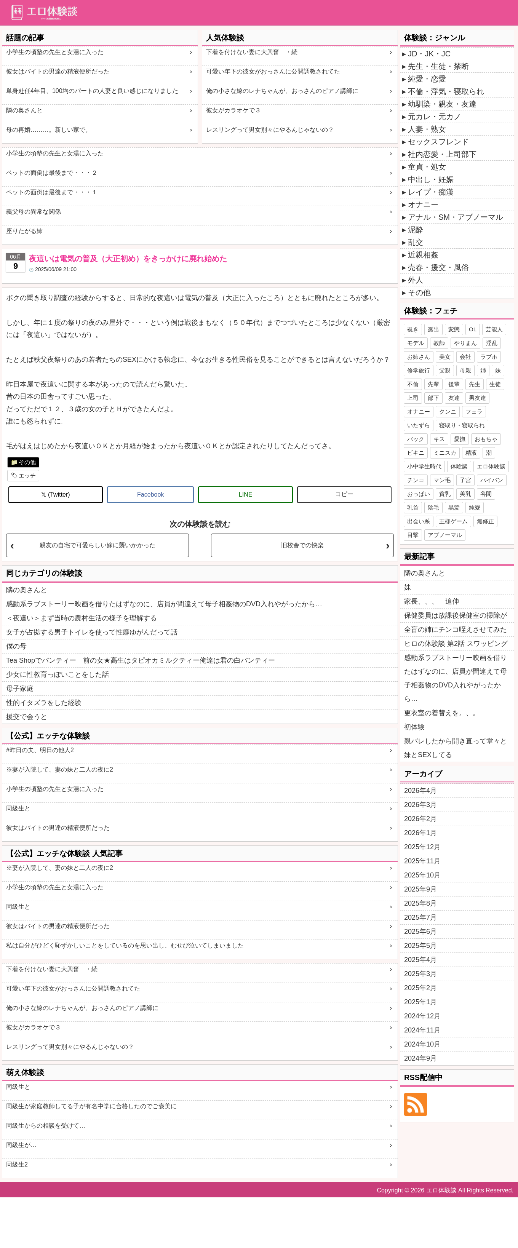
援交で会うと (26, 717)
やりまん (465, 343)
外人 (415, 280)
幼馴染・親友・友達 (442, 104)
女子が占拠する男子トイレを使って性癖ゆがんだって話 (91, 632)
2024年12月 (422, 1016)
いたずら (418, 425)
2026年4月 (420, 790)
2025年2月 (420, 988)
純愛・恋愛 (427, 79)
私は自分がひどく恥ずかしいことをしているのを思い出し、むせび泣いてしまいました (125, 945)
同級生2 (17, 1164)
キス (439, 439)
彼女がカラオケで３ (233, 110)
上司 (413, 398)
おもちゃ (486, 439)
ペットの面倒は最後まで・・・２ (52, 172)
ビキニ (415, 452)
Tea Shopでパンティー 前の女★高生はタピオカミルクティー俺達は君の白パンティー (140, 660)
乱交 (415, 242)
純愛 (474, 507)
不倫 (413, 384)
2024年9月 (420, 1058)
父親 (445, 370)
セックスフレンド (438, 141)
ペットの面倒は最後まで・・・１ (52, 192)
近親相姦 (423, 255)
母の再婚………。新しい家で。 (48, 129)
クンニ (447, 411)
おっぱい (418, 494)
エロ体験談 (491, 466)
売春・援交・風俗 (438, 267)
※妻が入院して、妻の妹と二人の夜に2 (59, 769)
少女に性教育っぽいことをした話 (57, 674)
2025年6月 (420, 931)
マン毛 (442, 480)
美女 (445, 356)
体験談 (459, 466)
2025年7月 (420, 917)
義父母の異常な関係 (33, 211)
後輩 (454, 384)
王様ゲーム (453, 521)
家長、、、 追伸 (431, 601)
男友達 (477, 398)
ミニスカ (444, 452)
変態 (454, 329)
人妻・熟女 (427, 129)
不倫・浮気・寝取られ (446, 91)
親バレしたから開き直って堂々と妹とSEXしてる (455, 748)
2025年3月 (420, 974)
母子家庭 (20, 688)
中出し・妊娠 (431, 179)
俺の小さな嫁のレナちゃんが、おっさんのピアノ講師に (282, 91)
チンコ (415, 480)
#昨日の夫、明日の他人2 (40, 750)
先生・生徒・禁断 (438, 66)
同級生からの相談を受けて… (45, 1125)
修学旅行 (418, 370)
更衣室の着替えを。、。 (442, 713)
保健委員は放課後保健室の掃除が (455, 615)
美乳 (465, 494)
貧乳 (445, 494)
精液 (471, 452)
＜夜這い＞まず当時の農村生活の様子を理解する (81, 618)
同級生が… (21, 1145)
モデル (415, 343)
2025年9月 (420, 889)
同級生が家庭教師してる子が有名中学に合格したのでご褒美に (91, 1106)
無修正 (485, 521)
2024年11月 (422, 1030)
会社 (465, 356)
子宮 (465, 480)
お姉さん (418, 356)
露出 (433, 329)
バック (415, 439)
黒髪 (454, 507)
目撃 (413, 535)
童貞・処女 (427, 167)
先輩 (433, 384)
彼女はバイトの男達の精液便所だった (58, 71)
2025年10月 (422, 875)
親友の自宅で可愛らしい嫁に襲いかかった (97, 545)
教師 (439, 343)
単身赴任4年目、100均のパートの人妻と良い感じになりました (92, 91)
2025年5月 (420, 945)
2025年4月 (420, 960)
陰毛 (433, 507)
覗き (413, 329)
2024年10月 (422, 1044)
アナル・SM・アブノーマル (455, 217)
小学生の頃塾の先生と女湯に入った (55, 52)
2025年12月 (422, 847)
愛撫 (459, 439)
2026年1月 (420, 833)
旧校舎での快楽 (302, 545)
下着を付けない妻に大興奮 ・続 (251, 52)
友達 (454, 398)
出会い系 (418, 521)
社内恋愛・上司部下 (442, 154)
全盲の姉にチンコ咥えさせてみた (455, 629)
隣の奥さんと (24, 110)
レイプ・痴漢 (431, 192)
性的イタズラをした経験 (44, 702)
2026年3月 (420, 805)
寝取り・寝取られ (462, 425)
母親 (465, 370)
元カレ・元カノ (434, 116)
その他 (27, 462)
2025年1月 (420, 1002)
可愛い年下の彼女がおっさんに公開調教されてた (273, 71)
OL (472, 329)
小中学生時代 (424, 466)
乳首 (413, 507)
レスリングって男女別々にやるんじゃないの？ (270, 129)
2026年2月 (420, 819)
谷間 (486, 494)
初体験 (414, 727)
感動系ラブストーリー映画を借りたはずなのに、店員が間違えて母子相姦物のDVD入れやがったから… (164, 604)
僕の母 (16, 646)
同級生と (18, 808)
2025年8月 (420, 903)
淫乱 (491, 343)
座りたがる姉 (24, 231)
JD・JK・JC (429, 54)
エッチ (27, 475)
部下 (433, 398)
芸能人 (494, 329)
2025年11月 (422, 861)
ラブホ (488, 356)
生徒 (495, 384)
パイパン (491, 480)
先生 (474, 384)
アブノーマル (445, 535)
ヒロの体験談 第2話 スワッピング (456, 643)
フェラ (474, 411)
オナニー (423, 204)
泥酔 (415, 229)
